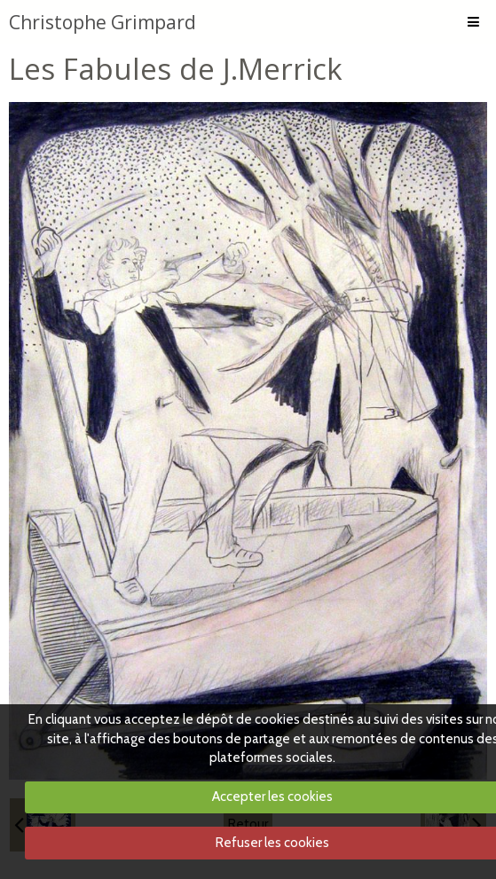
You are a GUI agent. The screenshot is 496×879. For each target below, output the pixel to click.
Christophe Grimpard (102, 22)
